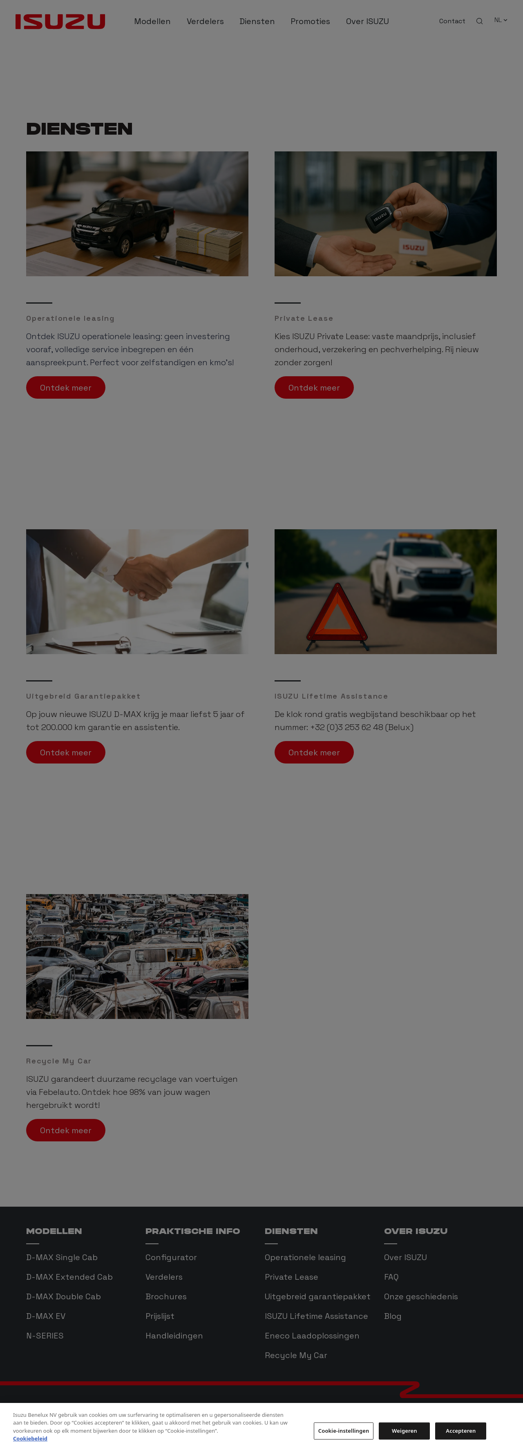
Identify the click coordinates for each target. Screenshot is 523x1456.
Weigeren (404, 1441)
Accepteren (461, 1441)
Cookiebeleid (30, 1449)
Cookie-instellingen (343, 1441)
